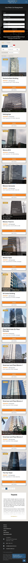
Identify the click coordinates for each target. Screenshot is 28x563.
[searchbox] (14, 20)
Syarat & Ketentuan (7, 528)
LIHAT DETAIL (14, 90)
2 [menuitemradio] (8, 488)
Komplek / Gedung (6, 17)
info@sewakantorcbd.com (11, 546)
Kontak (5, 530)
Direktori (5, 526)
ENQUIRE (14, 87)
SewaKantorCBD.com (10, 548)
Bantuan (5, 525)
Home (3, 42)
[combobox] (14, 20)
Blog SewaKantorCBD (8, 534)
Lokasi (4, 12)
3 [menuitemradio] (10, 488)
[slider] (5, 81)
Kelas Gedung (6, 532)
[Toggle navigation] (26, 2)
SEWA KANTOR (12, 1)
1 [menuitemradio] (6, 488)
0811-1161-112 (12, 2)
